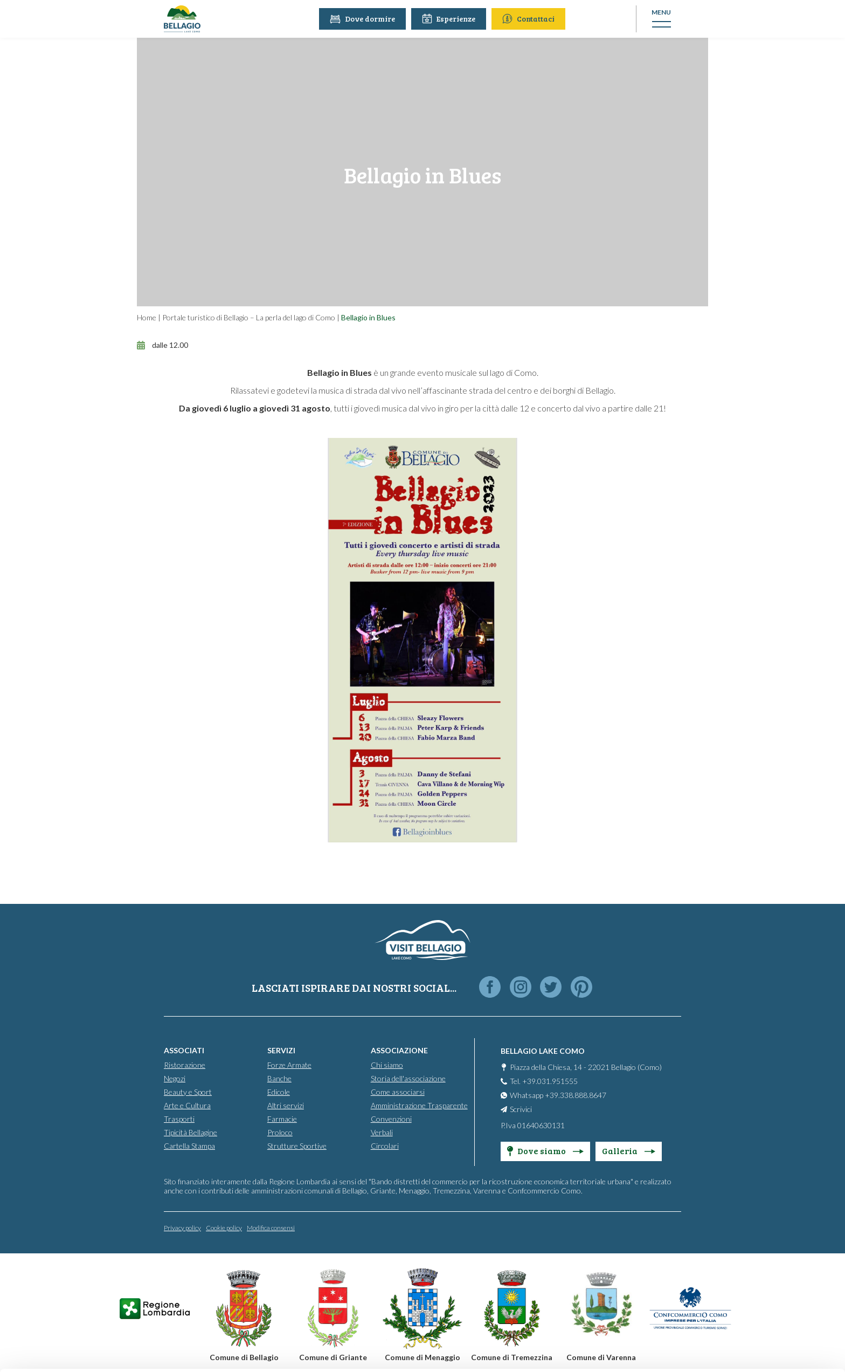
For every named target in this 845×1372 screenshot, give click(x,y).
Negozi (174, 1077)
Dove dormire (364, 18)
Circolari (385, 1145)
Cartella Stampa (189, 1145)
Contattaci (530, 18)
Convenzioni (391, 1118)
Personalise (755, 1267)
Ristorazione (184, 1064)
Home (146, 317)
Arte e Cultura (187, 1104)
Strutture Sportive (297, 1145)
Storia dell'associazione (408, 1077)
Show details (166, 1350)
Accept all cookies (755, 1232)
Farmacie (282, 1118)
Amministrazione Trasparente (419, 1104)
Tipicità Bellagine (190, 1131)
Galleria (628, 1150)
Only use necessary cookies (755, 1303)
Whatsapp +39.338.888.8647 (558, 1094)
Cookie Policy (172, 1321)
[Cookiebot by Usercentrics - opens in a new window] (70, 1351)
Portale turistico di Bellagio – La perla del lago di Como (248, 317)
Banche (279, 1077)
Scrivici (521, 1108)
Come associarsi (398, 1091)
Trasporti (179, 1118)
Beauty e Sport (188, 1091)
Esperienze (450, 18)
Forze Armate (289, 1064)
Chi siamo (387, 1064)
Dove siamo (545, 1150)
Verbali (382, 1131)
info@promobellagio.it (186, 1282)
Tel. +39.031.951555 (544, 1080)
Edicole (278, 1091)
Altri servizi (285, 1104)
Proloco (280, 1131)
